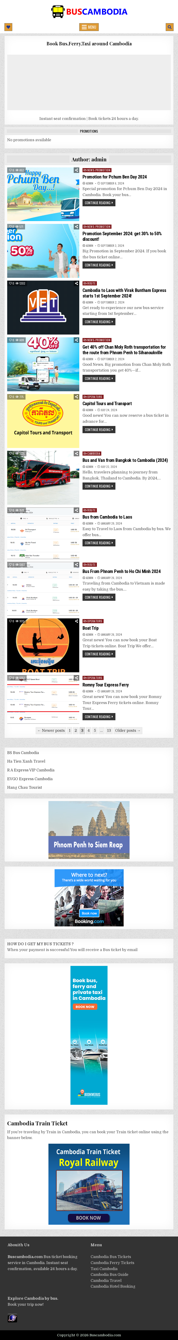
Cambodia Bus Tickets (111, 1257)
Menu (92, 27)
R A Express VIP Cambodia (30, 770)
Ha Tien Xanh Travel (26, 761)
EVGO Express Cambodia (30, 779)
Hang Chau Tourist (24, 788)
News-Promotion (98, 170)
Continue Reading (98, 202)
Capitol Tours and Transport (108, 403)
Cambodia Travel (106, 1281)
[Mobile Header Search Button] (170, 27)
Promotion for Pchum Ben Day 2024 (115, 177)
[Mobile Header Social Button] (8, 27)
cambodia (93, 453)
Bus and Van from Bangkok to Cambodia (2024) (125, 460)
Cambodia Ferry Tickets (112, 1263)
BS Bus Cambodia (23, 753)
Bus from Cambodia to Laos (107, 517)
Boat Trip (91, 628)
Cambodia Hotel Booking (113, 1286)
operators (94, 397)
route (91, 283)
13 (109, 731)
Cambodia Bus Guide (109, 1275)
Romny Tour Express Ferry (106, 685)
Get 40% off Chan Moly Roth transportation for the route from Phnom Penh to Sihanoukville (124, 349)
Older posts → (128, 731)
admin (89, 183)
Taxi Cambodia (104, 1269)
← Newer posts (51, 731)
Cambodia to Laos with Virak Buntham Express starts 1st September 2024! (124, 293)
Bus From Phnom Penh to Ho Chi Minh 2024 (122, 571)
